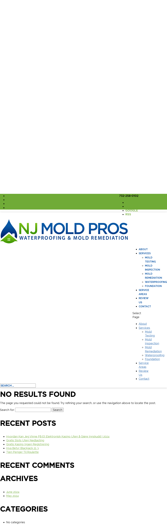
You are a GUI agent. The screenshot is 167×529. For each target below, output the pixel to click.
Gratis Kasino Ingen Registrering (27, 444)
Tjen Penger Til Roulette (22, 452)
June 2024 (12, 492)
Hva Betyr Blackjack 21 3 (22, 448)
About (143, 249)
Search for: (7, 409)
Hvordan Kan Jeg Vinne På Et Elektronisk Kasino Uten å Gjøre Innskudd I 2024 (58, 436)
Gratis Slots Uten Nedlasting (25, 440)
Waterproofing (156, 282)
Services (145, 253)
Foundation (153, 286)
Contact (145, 306)
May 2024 (12, 495)
